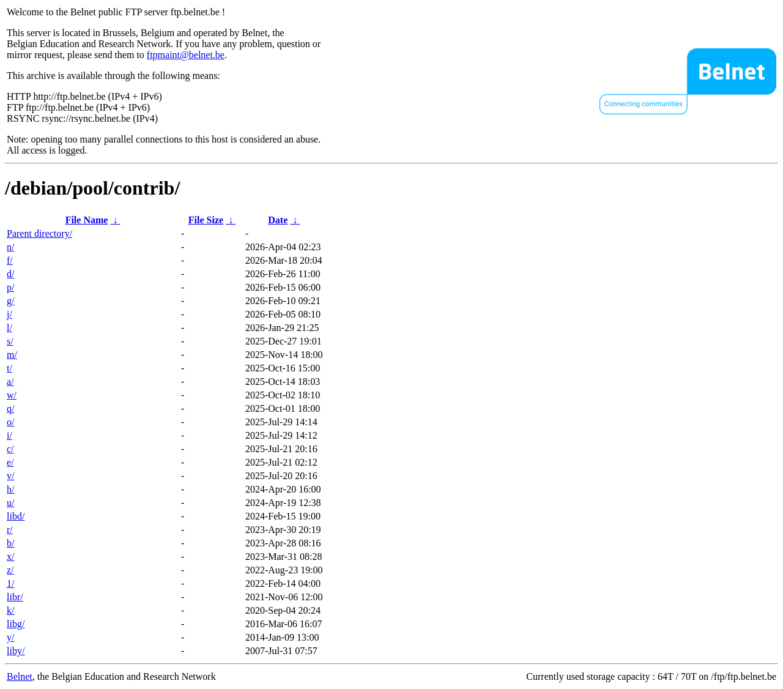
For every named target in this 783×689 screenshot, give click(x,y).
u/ (10, 502)
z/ (10, 570)
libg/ (15, 624)
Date (278, 220)
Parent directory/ (39, 233)
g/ (10, 301)
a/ (10, 381)
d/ (10, 274)
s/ (10, 341)
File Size (205, 220)
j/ (9, 314)
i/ (9, 435)
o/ (10, 422)
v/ (10, 476)
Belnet (19, 676)
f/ (10, 260)
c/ (10, 449)
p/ (10, 287)
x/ (10, 556)
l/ (9, 327)
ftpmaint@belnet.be (186, 55)
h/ (10, 489)
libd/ (15, 516)
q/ (10, 408)
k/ (10, 610)
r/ (10, 529)
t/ (9, 368)
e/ (10, 462)
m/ (12, 354)
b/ (10, 543)
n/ (10, 247)
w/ (12, 395)
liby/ (15, 651)
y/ (10, 637)
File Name (86, 220)
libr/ (15, 597)
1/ (10, 583)
